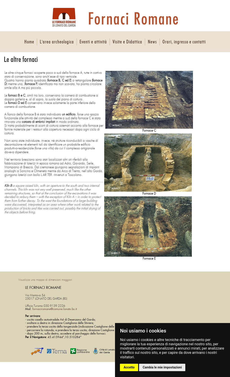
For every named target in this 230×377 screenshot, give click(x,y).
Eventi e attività (93, 41)
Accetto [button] (129, 367)
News (152, 41)
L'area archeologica (57, 41)
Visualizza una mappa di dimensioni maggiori (45, 280)
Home (29, 41)
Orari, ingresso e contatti (184, 41)
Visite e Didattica (127, 41)
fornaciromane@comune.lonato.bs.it (54, 309)
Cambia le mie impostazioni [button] (162, 367)
